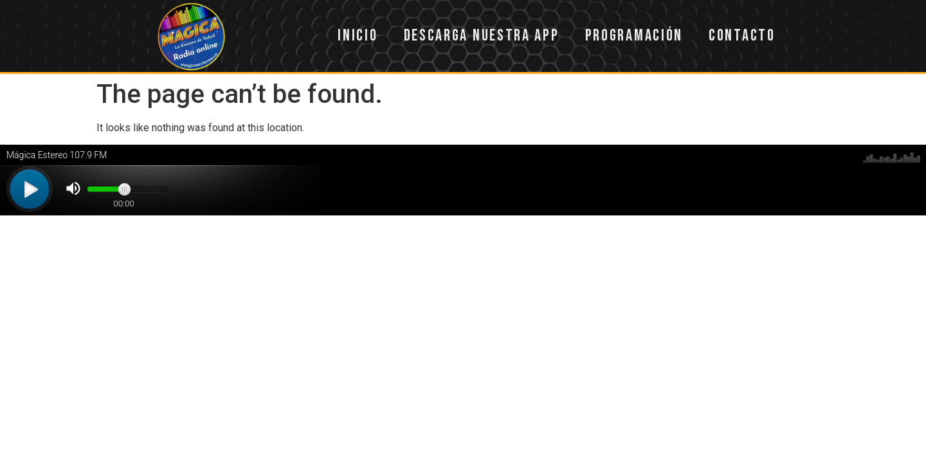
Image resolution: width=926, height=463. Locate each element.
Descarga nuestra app (481, 36)
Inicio (357, 36)
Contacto (742, 36)
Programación (634, 36)
